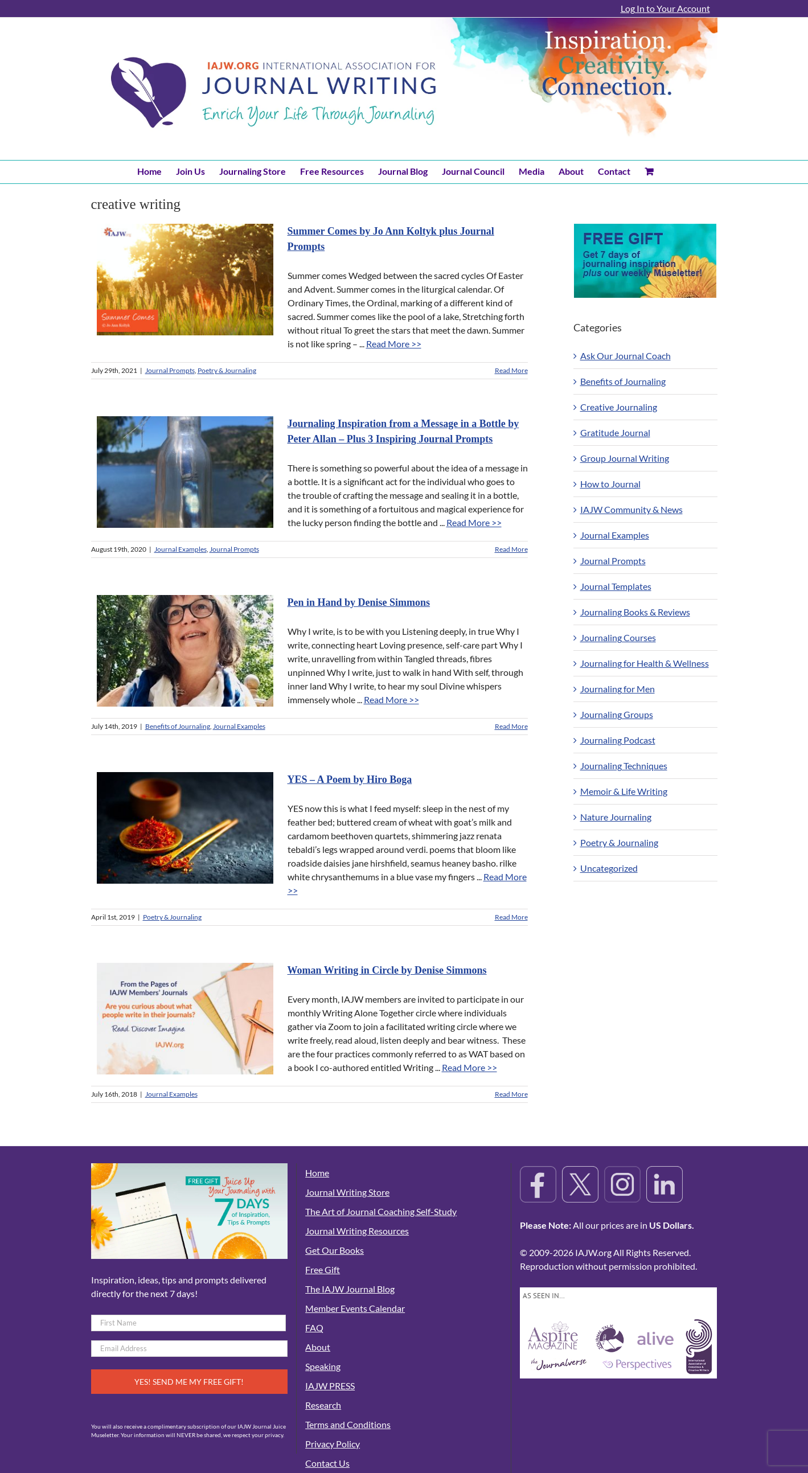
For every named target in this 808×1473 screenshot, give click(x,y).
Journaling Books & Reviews (635, 611)
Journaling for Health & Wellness (644, 663)
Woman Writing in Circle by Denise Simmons (387, 970)
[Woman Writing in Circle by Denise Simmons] (185, 1018)
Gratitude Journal (615, 432)
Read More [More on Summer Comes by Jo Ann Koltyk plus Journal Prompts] (511, 370)
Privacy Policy (332, 1443)
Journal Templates (615, 586)
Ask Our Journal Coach (625, 355)
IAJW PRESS (330, 1385)
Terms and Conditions (348, 1424)
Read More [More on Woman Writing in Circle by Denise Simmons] (511, 1094)
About (317, 1346)
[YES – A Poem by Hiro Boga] (185, 828)
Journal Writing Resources (357, 1230)
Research (323, 1405)
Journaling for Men (617, 688)
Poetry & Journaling (227, 370)
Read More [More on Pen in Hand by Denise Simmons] (511, 726)
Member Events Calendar (355, 1308)
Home (317, 1172)
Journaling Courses (618, 637)
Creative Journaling (618, 406)
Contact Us (327, 1463)
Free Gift (322, 1269)
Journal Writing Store (347, 1192)
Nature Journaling (615, 816)
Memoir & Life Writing (623, 791)
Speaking (323, 1366)
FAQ (314, 1327)
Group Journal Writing (624, 458)
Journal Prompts (170, 370)
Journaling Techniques (623, 765)
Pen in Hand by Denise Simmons (359, 602)
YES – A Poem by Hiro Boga (350, 779)
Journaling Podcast (617, 740)
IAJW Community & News (631, 509)
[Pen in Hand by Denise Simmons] (185, 651)
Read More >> (393, 343)
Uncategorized (609, 868)
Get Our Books (334, 1250)
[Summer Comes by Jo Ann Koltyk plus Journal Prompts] (185, 279)
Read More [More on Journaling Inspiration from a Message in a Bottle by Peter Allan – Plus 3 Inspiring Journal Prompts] (511, 549)
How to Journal (610, 483)
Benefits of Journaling (177, 726)
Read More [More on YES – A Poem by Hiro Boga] (511, 917)
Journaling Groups (616, 714)
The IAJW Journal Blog (350, 1288)
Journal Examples (180, 549)
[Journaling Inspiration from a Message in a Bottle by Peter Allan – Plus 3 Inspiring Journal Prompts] (185, 472)
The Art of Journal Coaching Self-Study (381, 1211)
